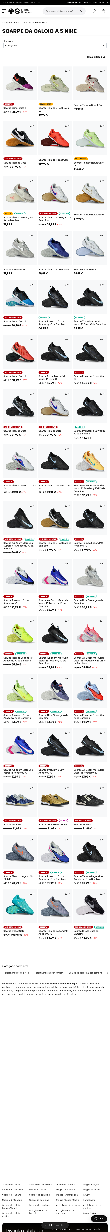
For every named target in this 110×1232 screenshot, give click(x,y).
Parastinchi (89, 1200)
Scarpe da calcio (11, 1184)
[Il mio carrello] (103, 11)
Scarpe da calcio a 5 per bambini (85, 973)
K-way (86, 1194)
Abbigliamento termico (68, 1205)
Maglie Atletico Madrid (67, 1200)
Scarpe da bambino (39, 1194)
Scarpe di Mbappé (12, 1200)
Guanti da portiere (65, 1184)
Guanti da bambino (39, 1200)
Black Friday (89, 1213)
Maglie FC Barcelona (67, 1194)
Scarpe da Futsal (11, 22)
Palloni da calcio (37, 1189)
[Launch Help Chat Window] (99, 1218)
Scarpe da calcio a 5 (12, 1189)
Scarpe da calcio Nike (40, 1184)
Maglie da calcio (91, 1189)
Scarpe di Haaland (11, 1194)
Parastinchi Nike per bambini (49, 973)
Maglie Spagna (91, 1184)
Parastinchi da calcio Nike (16, 973)
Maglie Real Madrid (66, 1189)
